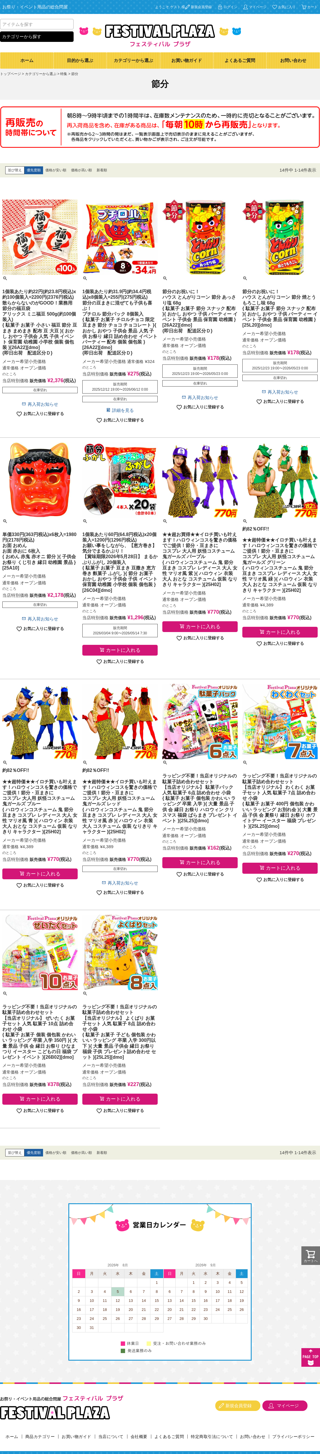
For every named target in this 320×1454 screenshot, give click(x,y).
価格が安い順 (55, 170)
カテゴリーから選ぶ (133, 60)
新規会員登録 (201, 7)
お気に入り (287, 7)
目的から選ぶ (80, 60)
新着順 (102, 170)
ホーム (26, 60)
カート (312, 7)
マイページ (257, 7)
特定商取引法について (212, 1437)
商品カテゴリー (40, 1437)
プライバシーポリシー (293, 1437)
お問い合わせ (293, 60)
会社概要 (139, 1437)
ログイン (230, 7)
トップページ (10, 74)
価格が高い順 (81, 170)
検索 (68, 24)
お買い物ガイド (186, 60)
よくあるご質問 (240, 60)
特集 (63, 74)
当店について (111, 1437)
